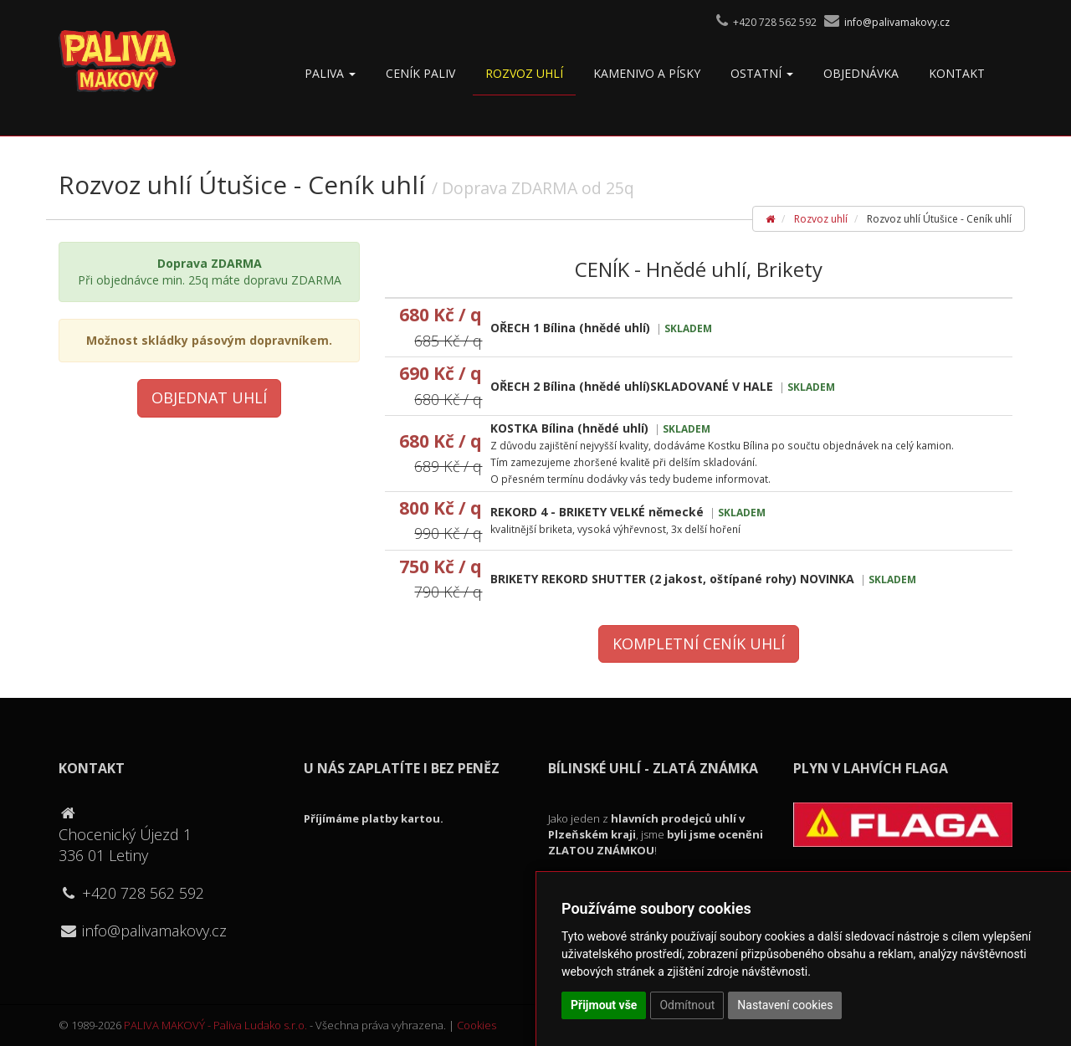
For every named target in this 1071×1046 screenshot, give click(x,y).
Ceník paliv (420, 73)
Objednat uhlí (209, 397)
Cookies (476, 1025)
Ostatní (761, 73)
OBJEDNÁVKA (861, 73)
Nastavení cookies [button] (785, 1005)
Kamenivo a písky (646, 73)
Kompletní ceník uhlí (698, 643)
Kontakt (957, 73)
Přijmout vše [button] (604, 1005)
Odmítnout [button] (687, 1005)
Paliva (330, 73)
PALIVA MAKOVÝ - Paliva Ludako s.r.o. (215, 1025)
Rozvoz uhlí (524, 73)
